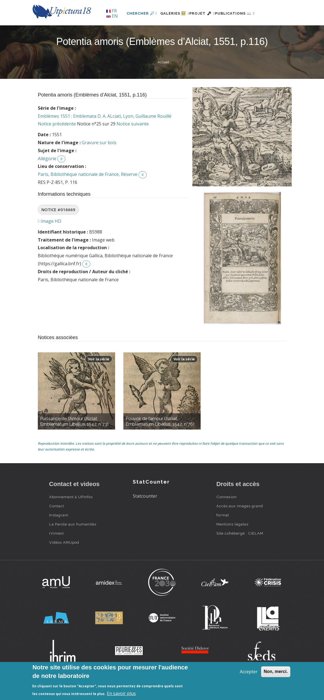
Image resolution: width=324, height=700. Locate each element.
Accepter (249, 672)
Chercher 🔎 (125, 32)
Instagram (58, 534)
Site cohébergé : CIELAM (239, 552)
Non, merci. (276, 671)
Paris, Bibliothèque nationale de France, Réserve (87, 193)
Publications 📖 (234, 32)
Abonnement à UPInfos (71, 515)
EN (112, 16)
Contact (56, 524)
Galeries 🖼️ (161, 32)
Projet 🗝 (195, 32)
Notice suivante (132, 143)
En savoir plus (121, 693)
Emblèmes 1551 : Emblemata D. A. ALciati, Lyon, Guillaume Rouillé (104, 135)
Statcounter (145, 515)
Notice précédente (57, 143)
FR (111, 11)
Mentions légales (232, 543)
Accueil (163, 81)
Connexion (226, 515)
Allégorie (47, 177)
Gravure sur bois (99, 161)
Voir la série (98, 378)
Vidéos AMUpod (64, 561)
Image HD (49, 240)
